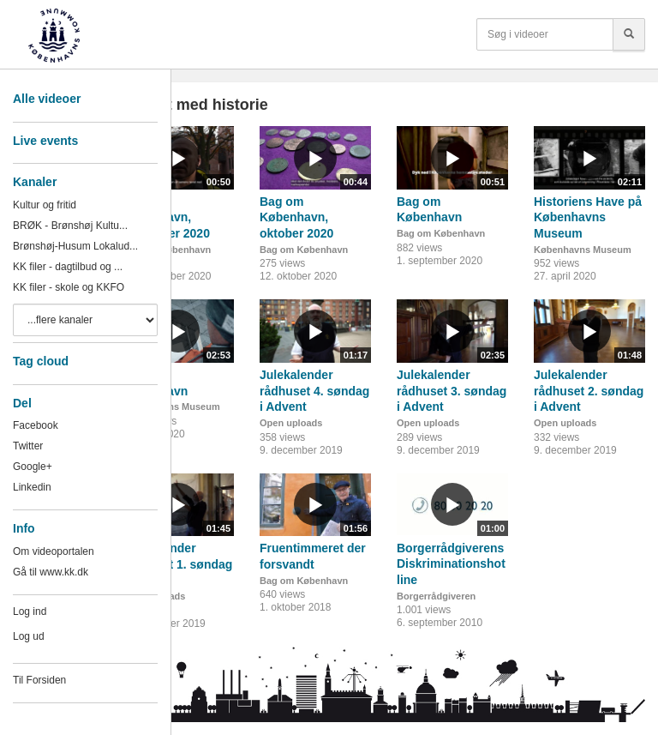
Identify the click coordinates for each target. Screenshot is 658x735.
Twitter (28, 446)
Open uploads (291, 423)
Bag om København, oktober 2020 (296, 217)
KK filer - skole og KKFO (68, 287)
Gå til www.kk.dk (50, 572)
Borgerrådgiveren (436, 596)
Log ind (29, 611)
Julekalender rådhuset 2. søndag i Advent (588, 390)
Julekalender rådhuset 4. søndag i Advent (314, 390)
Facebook (35, 425)
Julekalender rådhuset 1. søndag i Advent (177, 564)
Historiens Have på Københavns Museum (588, 217)
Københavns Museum (582, 249)
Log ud (29, 636)
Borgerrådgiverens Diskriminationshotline (451, 564)
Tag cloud (41, 361)
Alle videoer (47, 98)
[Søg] (629, 34)
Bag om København (304, 249)
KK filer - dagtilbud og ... (68, 267)
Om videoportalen (53, 551)
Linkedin (32, 487)
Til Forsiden (39, 680)
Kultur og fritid (44, 205)
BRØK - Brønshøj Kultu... (70, 226)
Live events (45, 141)
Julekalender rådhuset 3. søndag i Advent (451, 390)
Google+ (32, 467)
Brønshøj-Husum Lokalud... (75, 246)
